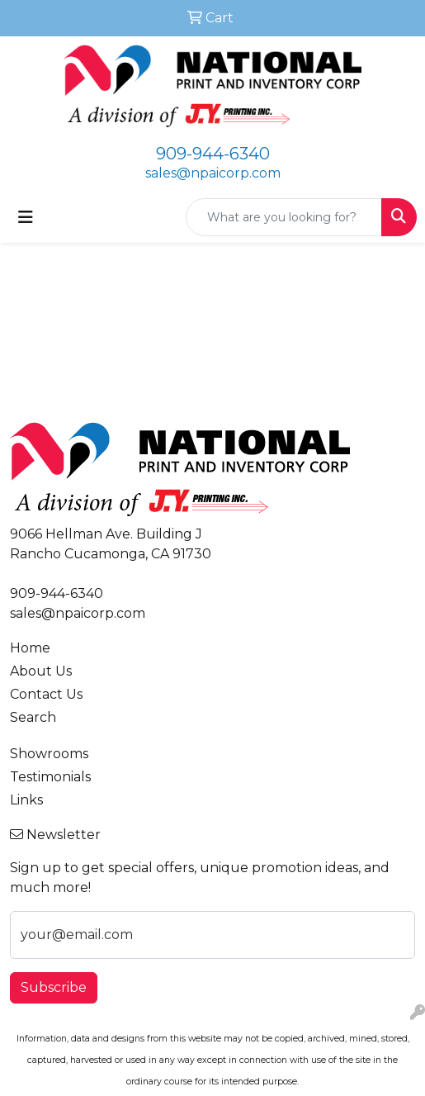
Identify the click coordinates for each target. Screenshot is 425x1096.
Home (30, 648)
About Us (41, 671)
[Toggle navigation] (25, 217)
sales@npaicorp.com (213, 173)
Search (33, 717)
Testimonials (50, 777)
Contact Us (46, 694)
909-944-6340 (213, 154)
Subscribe (54, 987)
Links (26, 800)
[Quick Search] (284, 217)
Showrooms (49, 754)
